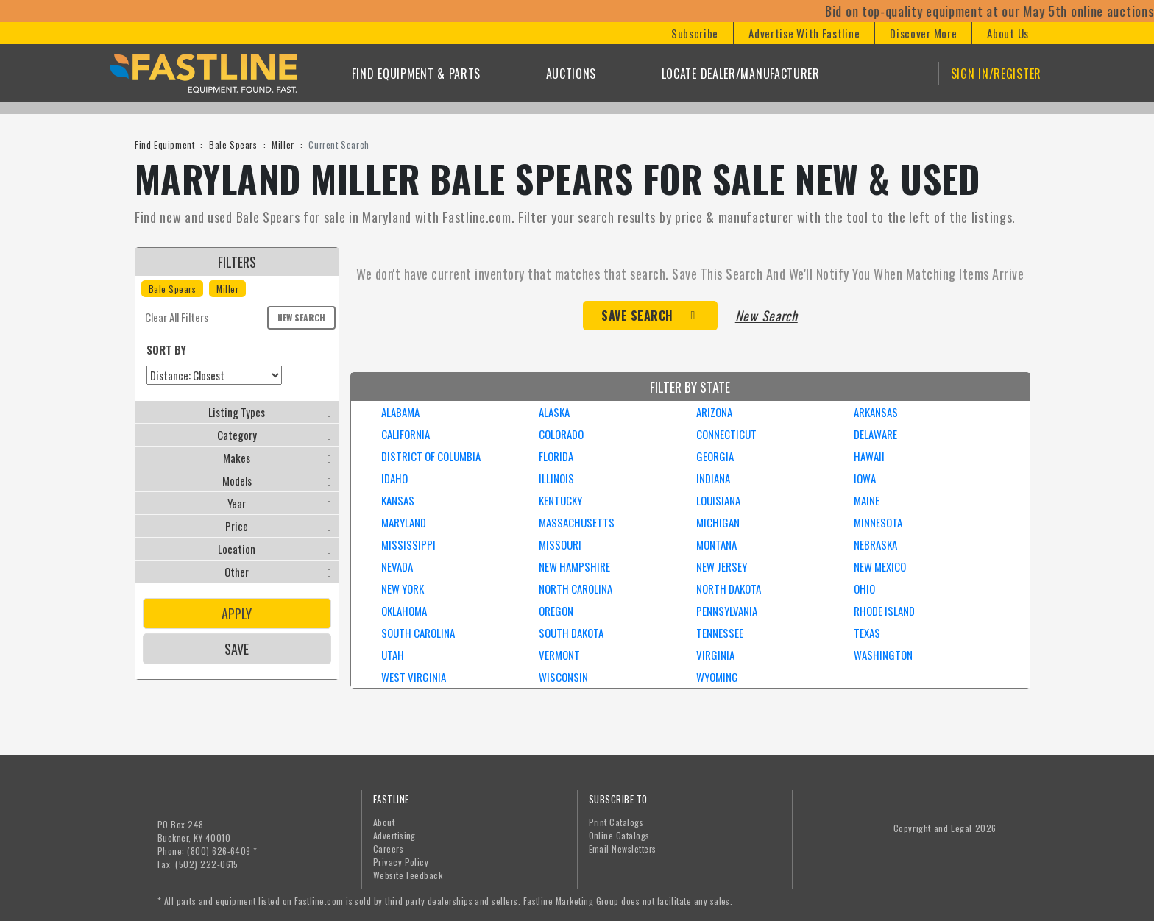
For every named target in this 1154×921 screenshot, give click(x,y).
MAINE (866, 500)
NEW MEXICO (880, 566)
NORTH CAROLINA (575, 588)
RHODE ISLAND (884, 610)
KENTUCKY (560, 500)
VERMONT (559, 655)
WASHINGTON (883, 655)
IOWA (865, 478)
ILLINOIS (556, 478)
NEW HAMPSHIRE (574, 566)
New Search (301, 317)
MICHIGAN (718, 522)
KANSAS (397, 500)
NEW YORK (402, 588)
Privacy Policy (401, 862)
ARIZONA (714, 412)
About (383, 822)
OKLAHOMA (404, 610)
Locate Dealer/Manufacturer (741, 73)
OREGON (556, 610)
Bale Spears (233, 144)
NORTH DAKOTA (728, 588)
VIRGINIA (715, 655)
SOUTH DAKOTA (571, 633)
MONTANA (716, 544)
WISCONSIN (563, 677)
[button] (694, 33)
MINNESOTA (878, 522)
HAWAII (869, 456)
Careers (388, 848)
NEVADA (397, 566)
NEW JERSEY (721, 566)
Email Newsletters (622, 848)
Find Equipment (164, 144)
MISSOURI (560, 544)
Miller (283, 144)
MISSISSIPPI (408, 544)
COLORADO (561, 434)
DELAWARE (875, 434)
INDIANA (713, 478)
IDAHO (394, 478)
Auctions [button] (571, 73)
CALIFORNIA (405, 434)
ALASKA (554, 412)
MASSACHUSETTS (577, 522)
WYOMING (717, 677)
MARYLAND (403, 522)
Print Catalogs (616, 822)
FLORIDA (556, 456)
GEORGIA (715, 456)
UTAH (392, 655)
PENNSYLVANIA (726, 610)
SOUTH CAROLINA (418, 633)
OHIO (864, 588)
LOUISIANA (718, 500)
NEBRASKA (875, 544)
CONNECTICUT (726, 434)
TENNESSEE (719, 633)
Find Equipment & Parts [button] (416, 73)
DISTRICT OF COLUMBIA (431, 456)
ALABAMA (400, 412)
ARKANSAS (876, 412)
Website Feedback (408, 875)
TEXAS (867, 633)
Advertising (394, 835)
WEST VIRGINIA (413, 677)
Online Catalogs (619, 835)
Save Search (637, 315)
